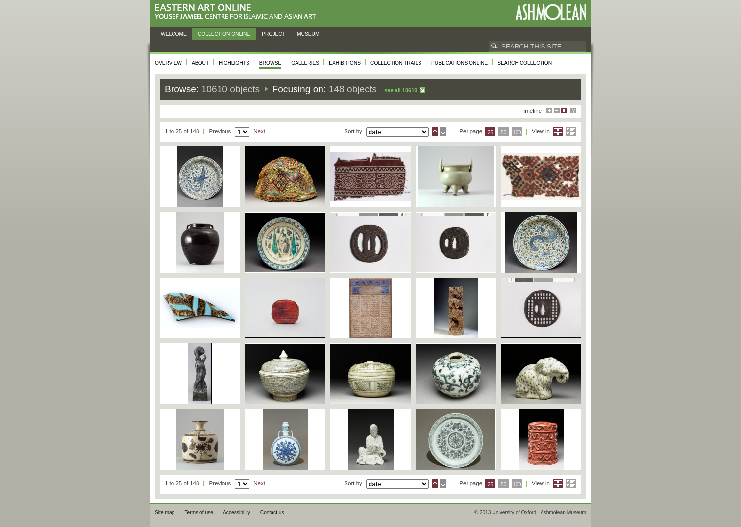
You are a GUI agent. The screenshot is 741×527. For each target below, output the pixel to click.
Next (259, 131)
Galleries (305, 63)
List (571, 131)
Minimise (557, 110)
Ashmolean (550, 12)
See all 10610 (400, 90)
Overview (168, 63)
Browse (270, 63)
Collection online (224, 34)
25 (491, 132)
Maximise (549, 110)
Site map (164, 512)
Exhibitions (345, 63)
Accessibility (236, 512)
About (200, 63)
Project (273, 34)
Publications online (459, 63)
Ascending (435, 131)
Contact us (272, 512)
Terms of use (198, 512)
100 (517, 132)
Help (573, 110)
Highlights (234, 63)
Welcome (174, 34)
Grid (558, 131)
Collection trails (395, 63)
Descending (443, 131)
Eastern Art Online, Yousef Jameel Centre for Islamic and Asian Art (238, 12)
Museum (308, 34)
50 (504, 132)
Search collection (524, 63)
